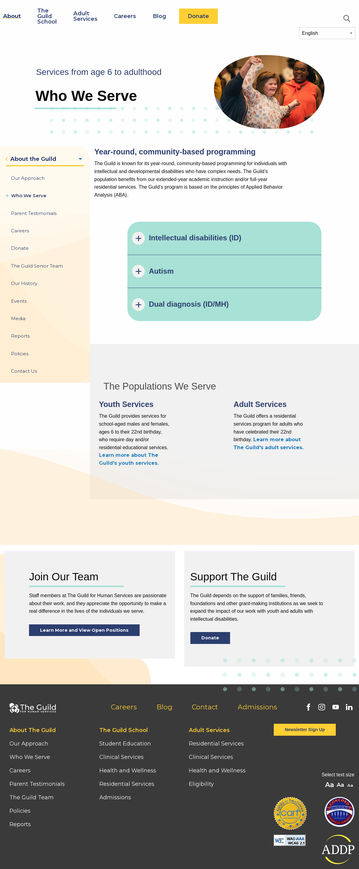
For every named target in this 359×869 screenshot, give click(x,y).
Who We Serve (30, 722)
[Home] (31, 10)
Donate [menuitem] (20, 248)
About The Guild (32, 695)
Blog (231, 16)
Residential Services (126, 749)
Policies (20, 776)
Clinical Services (121, 722)
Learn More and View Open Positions (84, 595)
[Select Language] (327, 33)
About (84, 16)
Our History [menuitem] (24, 283)
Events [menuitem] (19, 301)
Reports (20, 789)
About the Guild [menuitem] (33, 159)
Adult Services (157, 16)
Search (346, 18)
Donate (270, 16)
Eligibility (201, 749)
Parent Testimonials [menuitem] (34, 213)
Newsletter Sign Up (305, 694)
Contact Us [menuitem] (24, 371)
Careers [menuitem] (20, 231)
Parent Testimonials (37, 749)
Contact (205, 672)
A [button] (350, 751)
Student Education (125, 708)
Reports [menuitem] (20, 336)
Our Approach (28, 708)
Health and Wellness (127, 735)
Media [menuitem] (18, 318)
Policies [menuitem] (19, 354)
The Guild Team (31, 762)
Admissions (257, 672)
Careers (197, 16)
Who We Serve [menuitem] (28, 195)
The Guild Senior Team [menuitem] (37, 266)
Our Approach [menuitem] (28, 178)
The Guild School (119, 16)
